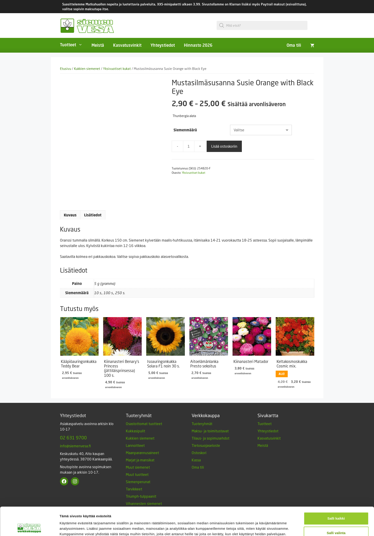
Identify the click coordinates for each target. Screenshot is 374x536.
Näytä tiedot (243, 439)
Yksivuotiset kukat (117, 69)
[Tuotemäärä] (188, 146)
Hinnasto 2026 (198, 45)
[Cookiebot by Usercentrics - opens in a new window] (29, 439)
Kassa (196, 460)
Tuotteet (73, 44)
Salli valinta (336, 418)
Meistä (98, 45)
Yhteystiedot (163, 45)
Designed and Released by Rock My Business (281, 529)
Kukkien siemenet (87, 69)
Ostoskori (199, 452)
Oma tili (294, 45)
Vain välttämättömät (336, 432)
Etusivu (65, 69)
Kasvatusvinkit (127, 45)
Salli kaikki (336, 403)
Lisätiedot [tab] (93, 215)
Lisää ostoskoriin (224, 146)
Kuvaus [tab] (70, 215)
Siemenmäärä (185, 130)
